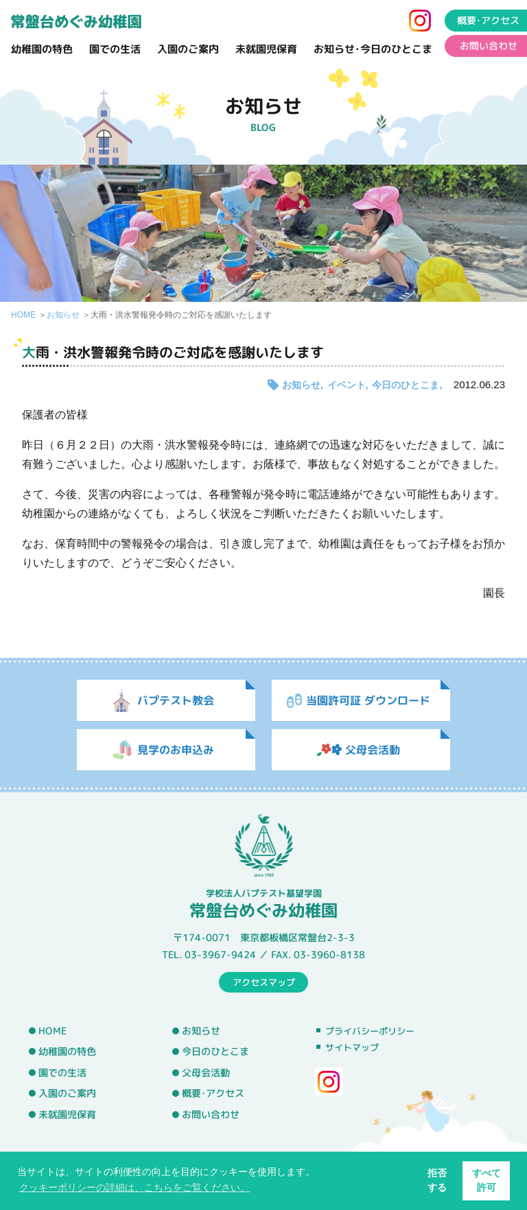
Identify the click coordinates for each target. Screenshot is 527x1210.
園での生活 (115, 49)
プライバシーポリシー (369, 1031)
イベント (346, 384)
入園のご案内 (188, 49)
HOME (23, 315)
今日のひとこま (405, 384)
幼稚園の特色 (42, 49)
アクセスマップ (264, 981)
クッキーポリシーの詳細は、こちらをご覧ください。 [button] (134, 1187)
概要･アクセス (213, 1093)
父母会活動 (206, 1073)
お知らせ (63, 315)
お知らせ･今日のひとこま (373, 49)
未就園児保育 (266, 49)
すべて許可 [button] (486, 1180)
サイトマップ (352, 1047)
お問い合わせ (210, 1115)
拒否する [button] (437, 1180)
